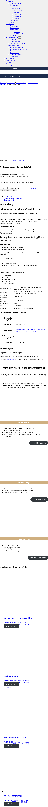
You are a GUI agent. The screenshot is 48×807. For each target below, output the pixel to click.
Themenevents (15, 9)
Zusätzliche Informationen (13, 135)
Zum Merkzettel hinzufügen (9, 127)
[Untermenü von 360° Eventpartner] (19, 37)
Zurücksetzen (32, 125)
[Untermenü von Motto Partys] (19, 30)
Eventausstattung (21, 83)
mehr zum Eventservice (38, 495)
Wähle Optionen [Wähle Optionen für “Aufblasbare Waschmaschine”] (11, 563)
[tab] (26, 133)
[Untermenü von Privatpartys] (15, 24)
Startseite (3, 83)
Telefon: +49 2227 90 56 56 (3, 779)
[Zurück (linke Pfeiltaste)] (1, 803)
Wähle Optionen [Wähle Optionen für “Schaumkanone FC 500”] (11, 683)
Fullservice (32, 269)
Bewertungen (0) (9, 137)
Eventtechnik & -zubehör (15, 98)
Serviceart (3, 125)
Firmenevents (10, 1)
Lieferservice (30, 267)
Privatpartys (10, 24)
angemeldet (11, 297)
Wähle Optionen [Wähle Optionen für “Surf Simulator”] (11, 621)
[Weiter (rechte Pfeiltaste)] (2, 803)
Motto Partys (14, 30)
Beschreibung (8, 133)
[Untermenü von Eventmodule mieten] (21, 45)
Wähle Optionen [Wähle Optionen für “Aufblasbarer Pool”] (11, 741)
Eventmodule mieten (13, 45)
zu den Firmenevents (39, 380)
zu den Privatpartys (39, 437)
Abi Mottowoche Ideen (16, 779)
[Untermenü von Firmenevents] (16, 1)
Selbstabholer (20, 267)
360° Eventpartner (12, 37)
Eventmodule (11, 83)
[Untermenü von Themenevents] (21, 9)
